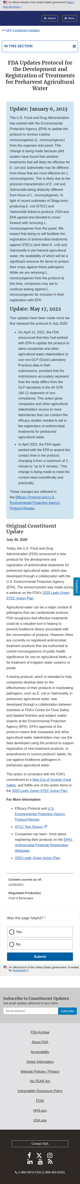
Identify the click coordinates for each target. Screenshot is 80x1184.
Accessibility (40, 1052)
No (18, 944)
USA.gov (40, 1120)
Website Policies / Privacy (40, 1071)
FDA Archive (40, 1032)
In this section (18, 46)
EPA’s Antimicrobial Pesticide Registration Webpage (43, 845)
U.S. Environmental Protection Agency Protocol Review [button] (40, 814)
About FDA (40, 1042)
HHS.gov (40, 1110)
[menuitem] (40, 883)
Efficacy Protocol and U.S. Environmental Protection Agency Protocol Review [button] (35, 502)
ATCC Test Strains (29, 827)
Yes (19, 932)
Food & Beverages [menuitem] (21, 898)
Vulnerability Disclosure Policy (40, 1091)
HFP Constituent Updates (23, 30)
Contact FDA (40, 1143)
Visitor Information (40, 1062)
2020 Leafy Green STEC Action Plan (39, 791)
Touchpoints (19, 970)
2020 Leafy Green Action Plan (37, 858)
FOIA (40, 1101)
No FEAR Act (40, 1081)
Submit (40, 957)
